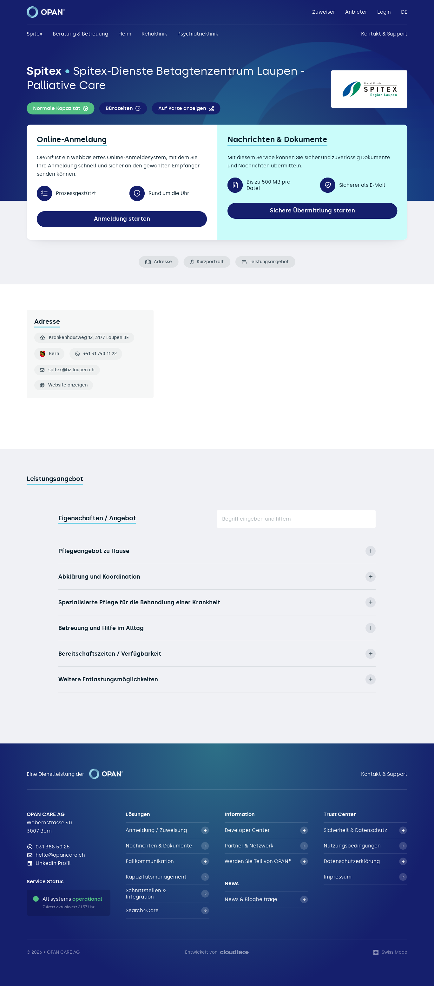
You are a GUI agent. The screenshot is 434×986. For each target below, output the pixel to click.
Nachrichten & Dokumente (167, 846)
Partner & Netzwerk (266, 846)
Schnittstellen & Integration (167, 893)
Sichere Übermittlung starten (312, 210)
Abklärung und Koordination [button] (217, 577)
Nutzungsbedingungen (365, 846)
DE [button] (404, 12)
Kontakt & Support (384, 34)
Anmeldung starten (122, 218)
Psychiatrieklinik (197, 34)
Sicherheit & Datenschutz (365, 830)
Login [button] (384, 12)
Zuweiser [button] (323, 12)
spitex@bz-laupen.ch (71, 370)
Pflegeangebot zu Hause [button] (217, 551)
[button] (60, 108)
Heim (124, 34)
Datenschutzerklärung (365, 861)
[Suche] (296, 519)
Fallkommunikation (167, 861)
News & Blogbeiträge (266, 899)
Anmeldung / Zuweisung (167, 830)
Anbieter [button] (356, 12)
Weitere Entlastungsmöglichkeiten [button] (217, 679)
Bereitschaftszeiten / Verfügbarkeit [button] (217, 654)
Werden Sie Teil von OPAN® (266, 861)
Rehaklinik (154, 34)
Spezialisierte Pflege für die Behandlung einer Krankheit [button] (217, 602)
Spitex (35, 34)
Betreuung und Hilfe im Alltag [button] (217, 628)
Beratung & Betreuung (80, 34)
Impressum (365, 877)
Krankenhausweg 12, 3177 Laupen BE (84, 337)
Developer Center (266, 830)
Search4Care (167, 910)
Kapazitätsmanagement (167, 877)
